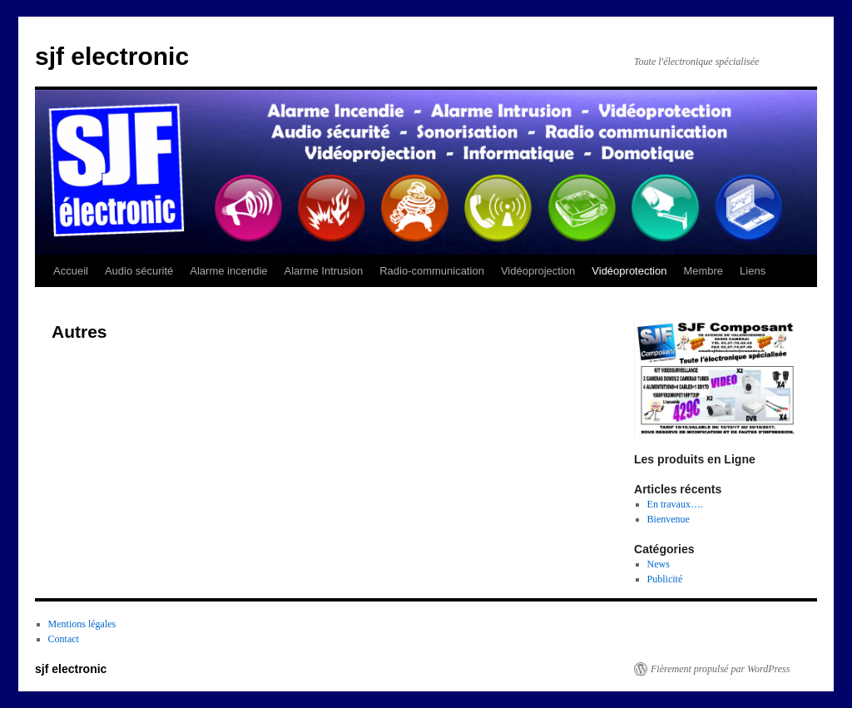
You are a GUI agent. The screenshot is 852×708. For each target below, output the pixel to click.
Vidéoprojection (538, 271)
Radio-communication (431, 271)
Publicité (665, 579)
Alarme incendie (228, 271)
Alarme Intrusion (324, 271)
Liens (752, 271)
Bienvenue (668, 519)
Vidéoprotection (629, 271)
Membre (703, 271)
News (658, 564)
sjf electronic (112, 56)
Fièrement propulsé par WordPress (720, 669)
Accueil (70, 271)
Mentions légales (82, 624)
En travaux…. (675, 504)
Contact (63, 639)
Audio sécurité (139, 271)
